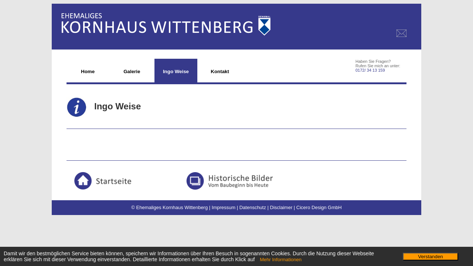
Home (88, 71)
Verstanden (430, 256)
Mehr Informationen (281, 259)
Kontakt (220, 71)
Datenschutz (252, 207)
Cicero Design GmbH (319, 207)
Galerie (131, 71)
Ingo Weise (176, 71)
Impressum (223, 207)
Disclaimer (281, 207)
